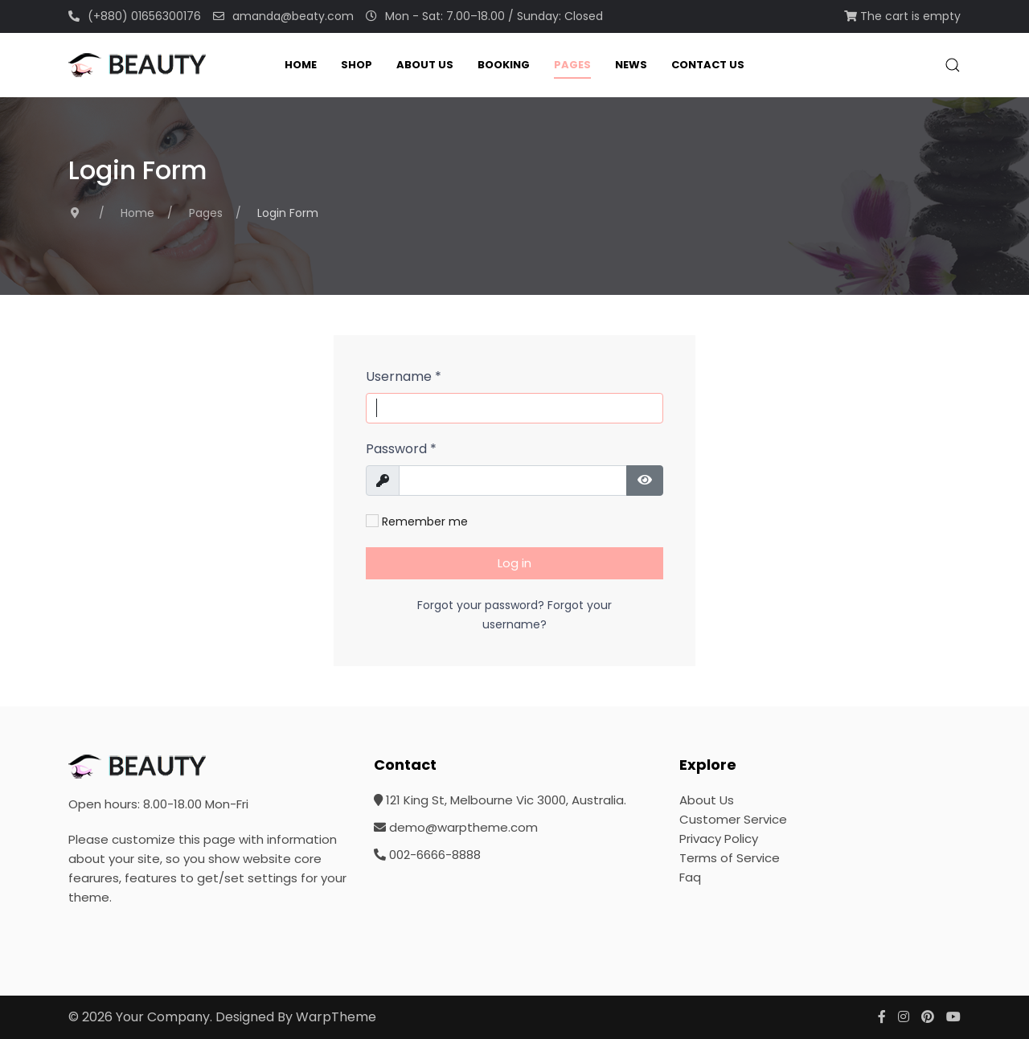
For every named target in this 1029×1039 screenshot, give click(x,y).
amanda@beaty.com (283, 16)
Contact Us (707, 64)
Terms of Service (729, 857)
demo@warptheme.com (456, 827)
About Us (424, 64)
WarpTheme (336, 1017)
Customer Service (733, 819)
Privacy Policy (718, 838)
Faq (690, 877)
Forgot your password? (482, 605)
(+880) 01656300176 (134, 16)
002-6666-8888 (427, 854)
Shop (356, 64)
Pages (572, 64)
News (631, 64)
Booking (504, 64)
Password (401, 449)
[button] (953, 65)
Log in (514, 562)
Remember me (417, 521)
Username (403, 376)
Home (301, 64)
